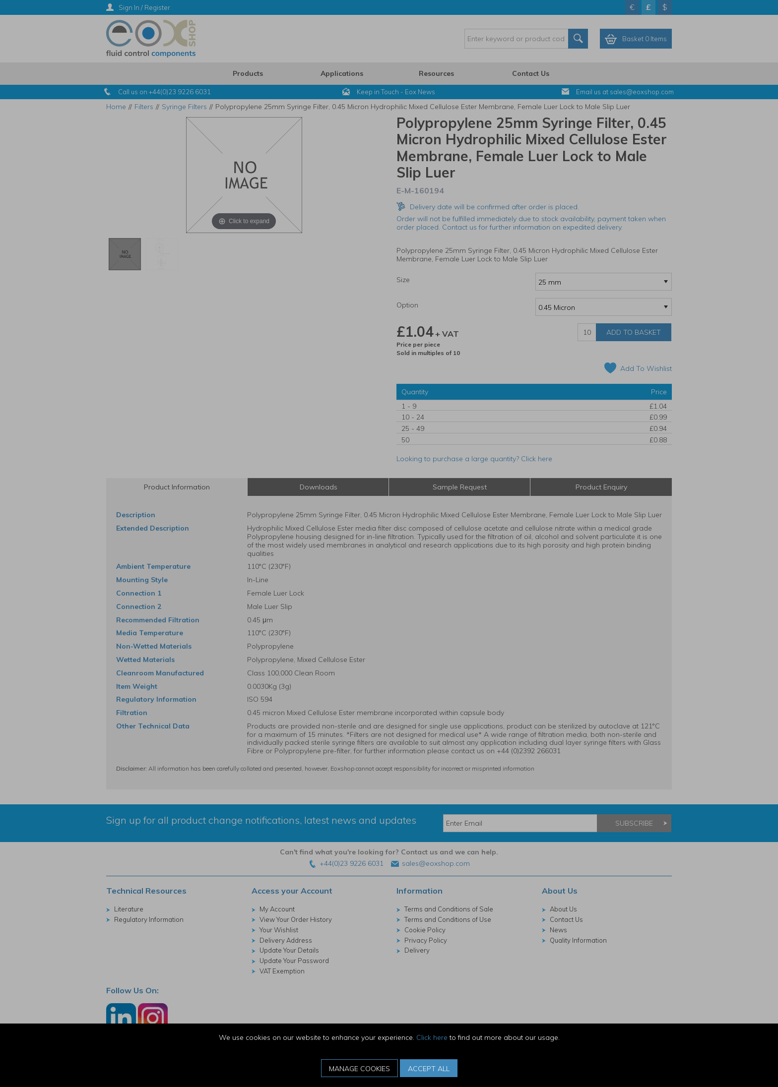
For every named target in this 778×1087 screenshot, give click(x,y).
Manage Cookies (359, 1068)
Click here (432, 1037)
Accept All (429, 1068)
